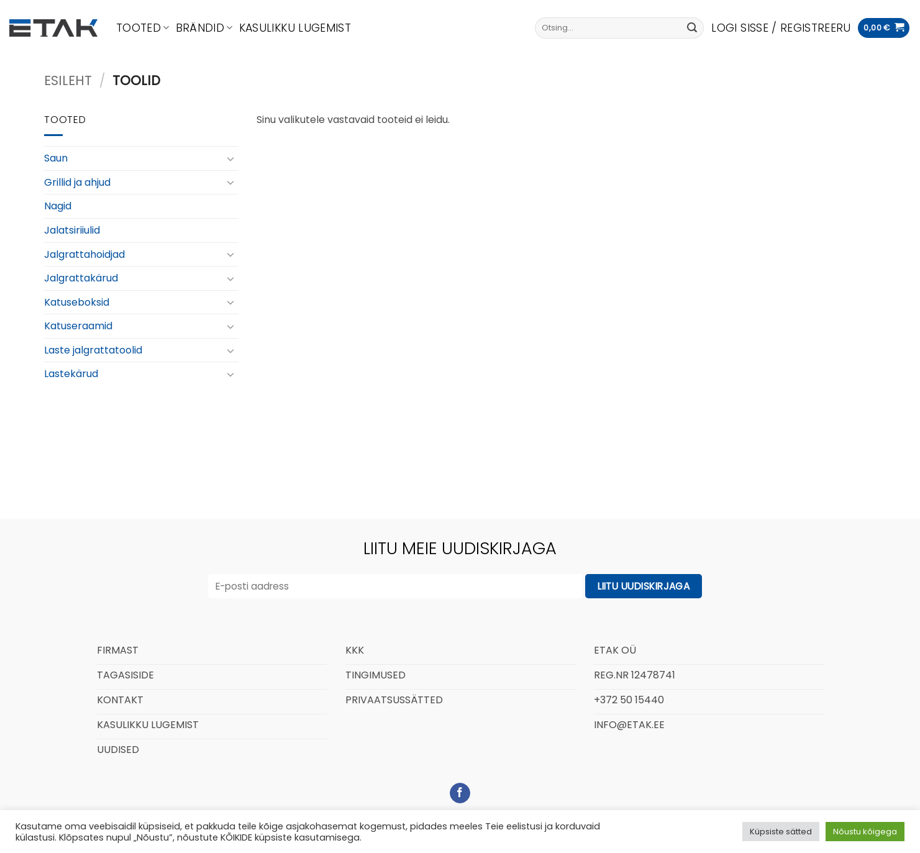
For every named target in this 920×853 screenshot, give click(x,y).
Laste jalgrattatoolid (93, 350)
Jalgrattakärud (81, 278)
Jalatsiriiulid (72, 230)
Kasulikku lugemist (295, 28)
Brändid (204, 28)
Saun (56, 158)
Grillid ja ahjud (77, 182)
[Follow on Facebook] (460, 793)
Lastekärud (71, 374)
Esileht (68, 80)
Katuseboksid (76, 302)
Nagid (57, 206)
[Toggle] (230, 158)
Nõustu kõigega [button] (865, 831)
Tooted (143, 28)
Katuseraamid (78, 326)
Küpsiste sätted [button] (781, 831)
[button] (780, 28)
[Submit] (692, 28)
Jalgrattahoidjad (84, 254)
